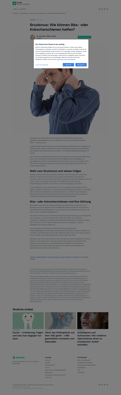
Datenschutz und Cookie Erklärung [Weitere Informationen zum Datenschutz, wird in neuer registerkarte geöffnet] (65, 59)
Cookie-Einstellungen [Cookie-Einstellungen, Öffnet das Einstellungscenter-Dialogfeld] (41, 65)
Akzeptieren (81, 64)
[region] (61, 53)
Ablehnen (68, 64)
